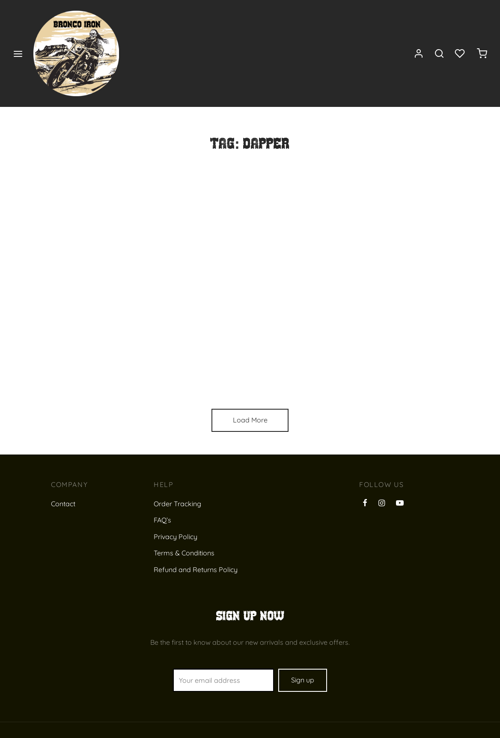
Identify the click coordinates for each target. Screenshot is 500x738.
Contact (63, 503)
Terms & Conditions (184, 553)
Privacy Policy (175, 536)
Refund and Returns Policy (196, 569)
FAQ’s (162, 520)
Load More (250, 420)
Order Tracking (177, 503)
